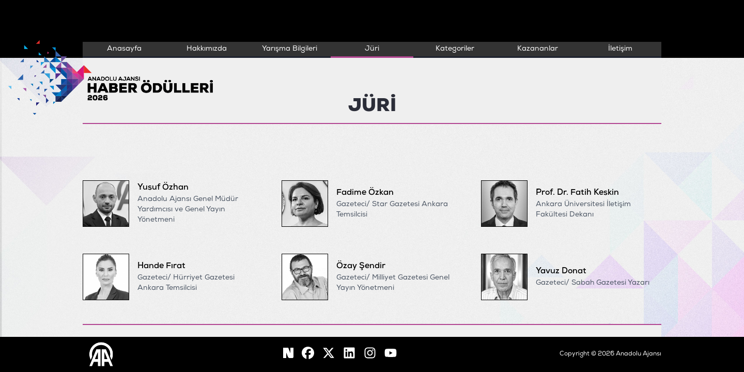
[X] (328, 355)
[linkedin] (349, 355)
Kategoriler (455, 49)
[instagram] (370, 355)
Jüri (372, 49)
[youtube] (390, 355)
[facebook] (288, 354)
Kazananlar (537, 49)
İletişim (620, 49)
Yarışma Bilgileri (289, 49)
